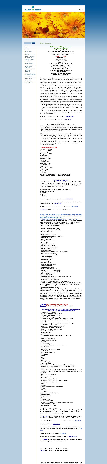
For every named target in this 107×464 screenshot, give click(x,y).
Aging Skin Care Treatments (28, 61)
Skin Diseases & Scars (29, 59)
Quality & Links (28, 78)
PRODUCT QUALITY (29, 82)
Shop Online (27, 47)
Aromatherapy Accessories (30, 74)
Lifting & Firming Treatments (28, 67)
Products (27, 49)
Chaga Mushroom (28, 51)
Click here (43, 304)
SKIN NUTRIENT (28, 76)
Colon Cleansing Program (30, 54)
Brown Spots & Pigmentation (28, 71)
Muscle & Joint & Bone (29, 57)
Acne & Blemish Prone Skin (30, 64)
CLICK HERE (70, 116)
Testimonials (28, 80)
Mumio (26, 53)
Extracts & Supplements (29, 56)
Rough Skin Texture (29, 63)
